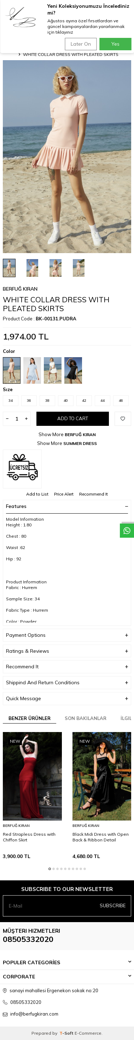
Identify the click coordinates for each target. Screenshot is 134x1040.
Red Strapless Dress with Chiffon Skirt (29, 837)
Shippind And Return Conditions (67, 682)
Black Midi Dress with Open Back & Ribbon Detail (100, 837)
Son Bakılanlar (85, 718)
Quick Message (67, 698)
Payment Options (67, 635)
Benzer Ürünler (29, 718)
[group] (67, 156)
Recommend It (93, 494)
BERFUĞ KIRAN (20, 289)
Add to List (37, 494)
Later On (81, 44)
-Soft (67, 1033)
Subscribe (113, 905)
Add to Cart (72, 418)
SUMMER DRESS (80, 443)
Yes (115, 44)
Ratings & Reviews (67, 651)
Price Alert (64, 494)
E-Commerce (88, 1033)
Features (67, 506)
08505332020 (28, 939)
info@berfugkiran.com (34, 1014)
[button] (49, 869)
